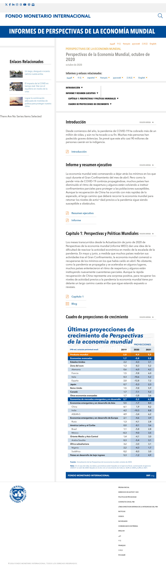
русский (136, 44)
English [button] (140, 78)
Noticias (121, 511)
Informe (76, 220)
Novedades (122, 521)
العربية (112, 44)
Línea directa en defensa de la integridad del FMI (138, 506)
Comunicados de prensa (128, 526)
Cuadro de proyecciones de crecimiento (88, 104)
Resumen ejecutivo (82, 213)
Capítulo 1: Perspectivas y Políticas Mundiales (92, 98)
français (126, 44)
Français (121, 545)
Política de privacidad (127, 497)
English (153, 44)
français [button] (103, 78)
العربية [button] (69, 78)
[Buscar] (160, 15)
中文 (119, 44)
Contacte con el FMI (126, 501)
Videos (121, 516)
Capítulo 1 (77, 296)
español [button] (90, 78)
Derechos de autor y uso (128, 492)
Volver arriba (145, 122)
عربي (119, 535)
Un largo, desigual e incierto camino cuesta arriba (37, 73)
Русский (121, 555)
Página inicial (123, 487)
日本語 (145, 44)
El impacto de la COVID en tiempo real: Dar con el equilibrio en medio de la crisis (36, 87)
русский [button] (116, 78)
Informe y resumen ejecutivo (81, 93)
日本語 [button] (128, 78)
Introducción (73, 87)
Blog (74, 303)
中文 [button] (79, 78)
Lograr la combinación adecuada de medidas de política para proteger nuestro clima (38, 102)
